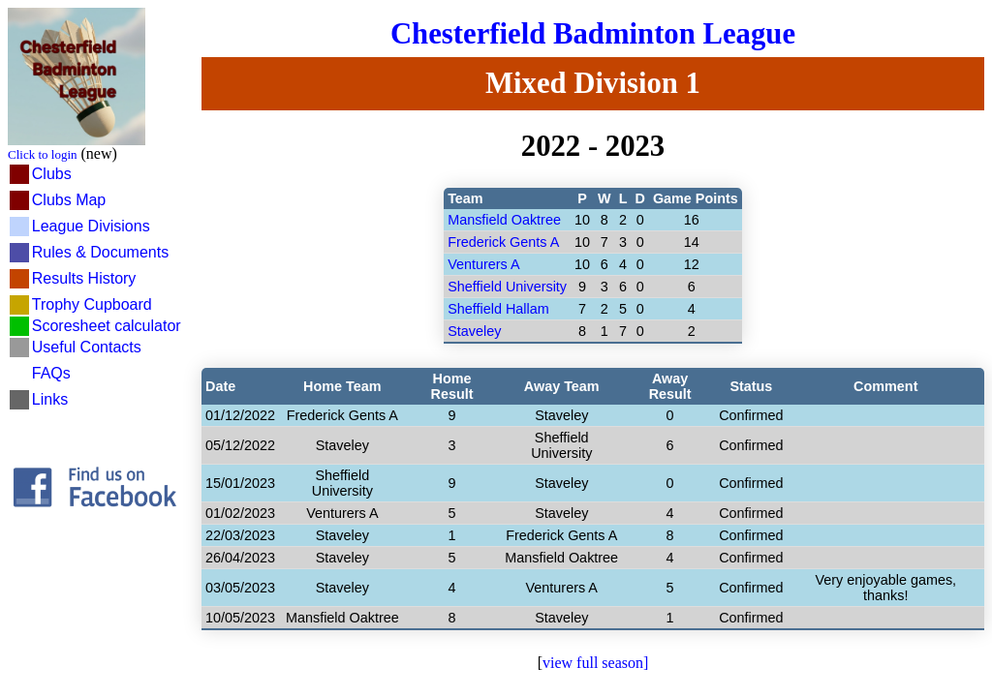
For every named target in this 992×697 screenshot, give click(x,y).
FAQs (51, 373)
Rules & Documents (100, 252)
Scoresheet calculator (106, 326)
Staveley (474, 331)
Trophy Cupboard (92, 304)
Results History (84, 278)
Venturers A (483, 264)
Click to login (43, 154)
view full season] (595, 662)
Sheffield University (507, 286)
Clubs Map (69, 200)
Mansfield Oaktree (504, 219)
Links (50, 399)
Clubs (52, 174)
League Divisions (91, 226)
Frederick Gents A (503, 242)
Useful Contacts (86, 347)
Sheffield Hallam (498, 309)
